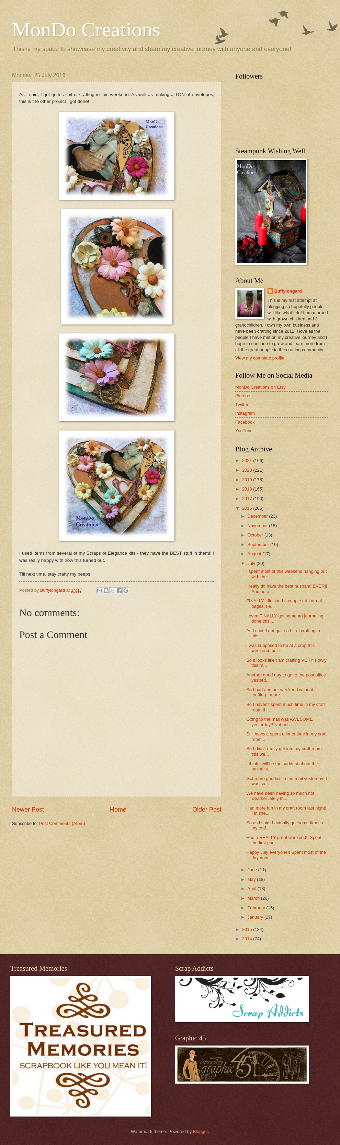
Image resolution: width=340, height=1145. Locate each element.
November (258, 525)
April (252, 888)
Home (118, 809)
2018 (247, 489)
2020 (247, 470)
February (256, 907)
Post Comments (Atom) (62, 823)
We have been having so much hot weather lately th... (280, 796)
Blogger (200, 1131)
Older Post (207, 809)
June (252, 869)
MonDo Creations (86, 29)
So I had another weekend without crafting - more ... (279, 692)
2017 (247, 498)
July (251, 563)
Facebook (245, 422)
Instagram (245, 413)
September (258, 544)
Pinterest (244, 395)
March (254, 898)
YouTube (244, 430)
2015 (247, 929)
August (254, 553)
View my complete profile (259, 358)
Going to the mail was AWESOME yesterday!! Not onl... (279, 722)
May (252, 879)
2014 (247, 938)
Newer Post (28, 809)
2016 (247, 508)
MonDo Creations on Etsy (260, 387)
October (255, 535)
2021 (247, 460)
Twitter (241, 404)
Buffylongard (288, 291)
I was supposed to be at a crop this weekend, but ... (280, 648)
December (258, 516)
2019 (247, 479)
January (255, 917)
